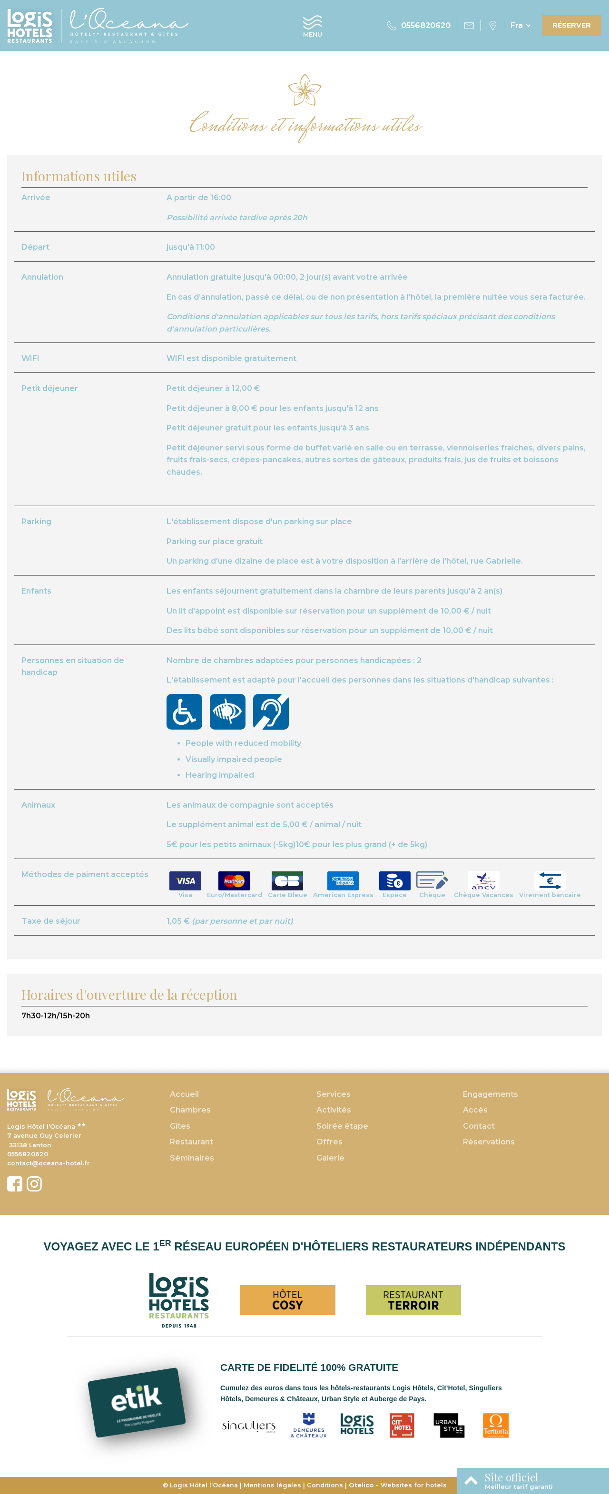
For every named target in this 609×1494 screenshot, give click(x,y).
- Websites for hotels (398, 1485)
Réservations (489, 1141)
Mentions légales (272, 1485)
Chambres (190, 1109)
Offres (329, 1141)
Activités (333, 1109)
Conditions (325, 1485)
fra (517, 25)
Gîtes (180, 1126)
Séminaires (192, 1157)
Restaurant (191, 1141)
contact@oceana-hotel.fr (48, 1163)
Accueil (184, 1094)
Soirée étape (342, 1126)
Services (333, 1094)
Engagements (490, 1094)
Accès (475, 1109)
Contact (479, 1126)
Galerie (330, 1157)
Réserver (571, 25)
